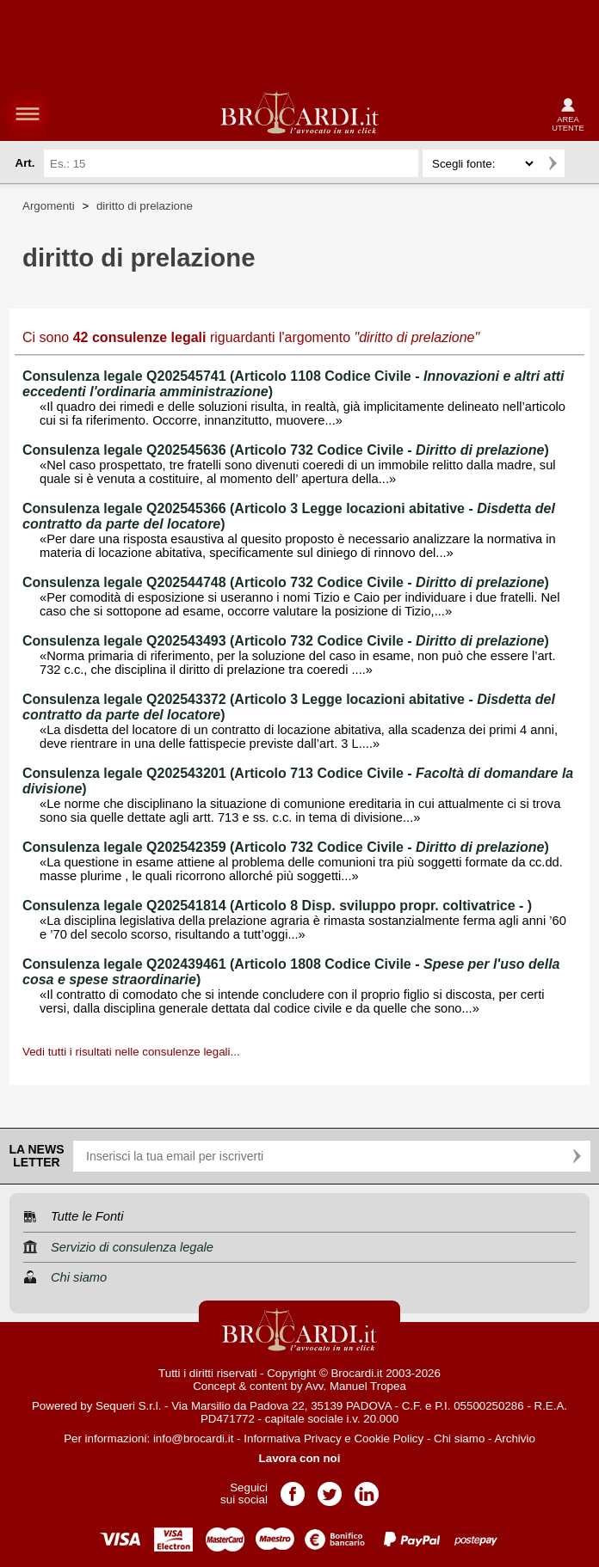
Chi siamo (459, 1438)
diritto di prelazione (144, 205)
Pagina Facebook (293, 1488)
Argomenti (48, 205)
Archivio (514, 1438)
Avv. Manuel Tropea (356, 1386)
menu (27, 113)
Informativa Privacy (292, 1438)
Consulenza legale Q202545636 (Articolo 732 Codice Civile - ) (285, 450)
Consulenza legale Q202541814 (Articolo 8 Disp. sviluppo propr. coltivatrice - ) (277, 905)
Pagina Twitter (330, 1488)
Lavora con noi (300, 1458)
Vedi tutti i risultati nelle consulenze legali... (131, 1051)
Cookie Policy (388, 1438)
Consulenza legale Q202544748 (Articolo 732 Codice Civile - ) (285, 582)
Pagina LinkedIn (367, 1488)
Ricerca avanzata (581, 163)
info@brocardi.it (193, 1438)
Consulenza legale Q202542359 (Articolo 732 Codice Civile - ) (285, 847)
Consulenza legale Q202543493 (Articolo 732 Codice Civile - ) (285, 641)
